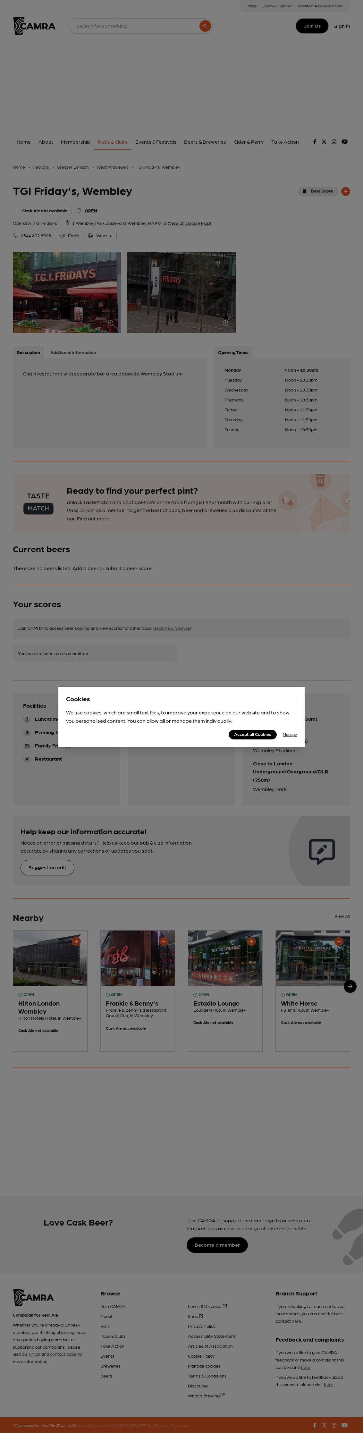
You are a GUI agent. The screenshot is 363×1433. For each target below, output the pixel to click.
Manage (290, 734)
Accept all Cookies (252, 734)
